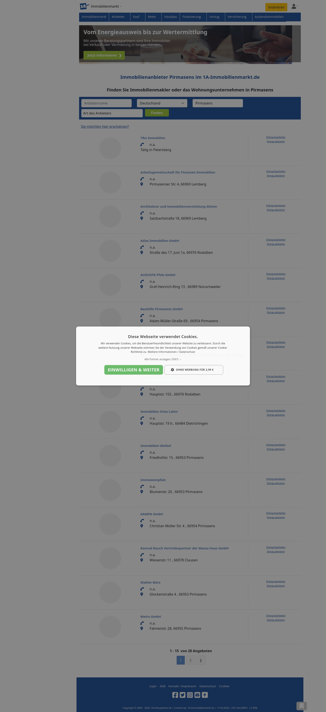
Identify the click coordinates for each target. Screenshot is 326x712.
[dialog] (163, 356)
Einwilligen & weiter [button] (134, 370)
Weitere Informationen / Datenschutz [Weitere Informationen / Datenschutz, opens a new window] (171, 352)
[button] (163, 359)
